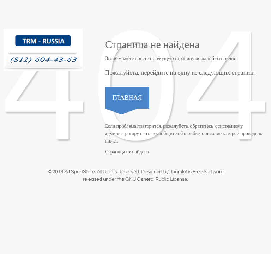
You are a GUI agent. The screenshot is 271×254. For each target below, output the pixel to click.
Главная (127, 98)
